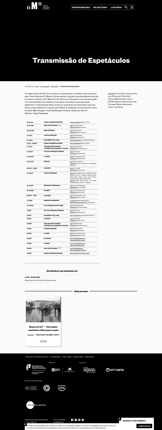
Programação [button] (81, 7)
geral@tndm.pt (58, 422)
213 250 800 (60, 419)
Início (37, 86)
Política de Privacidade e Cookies (37, 356)
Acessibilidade (55, 356)
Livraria (116, 7)
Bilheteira (100, 7)
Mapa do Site (78, 356)
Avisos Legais (67, 356)
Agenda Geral (89, 356)
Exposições (54, 86)
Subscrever (144, 426)
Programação (44, 86)
